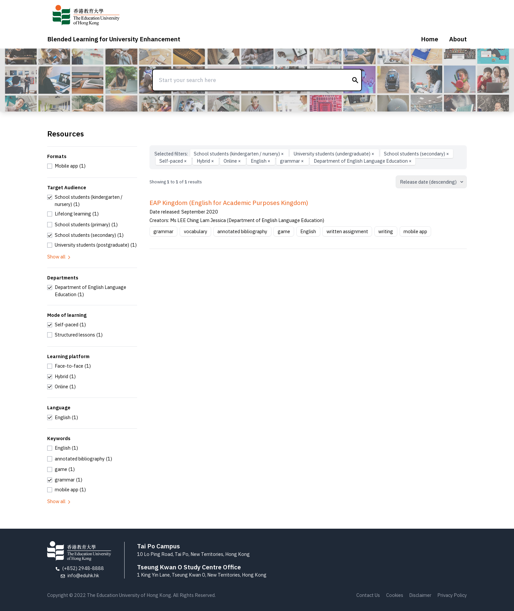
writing (385, 231)
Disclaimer (420, 595)
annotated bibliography (242, 231)
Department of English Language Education (363, 161)
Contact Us (368, 595)
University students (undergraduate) (334, 154)
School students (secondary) (416, 154)
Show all (59, 257)
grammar (292, 161)
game (284, 231)
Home (429, 39)
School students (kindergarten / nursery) (239, 154)
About (458, 39)
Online (233, 161)
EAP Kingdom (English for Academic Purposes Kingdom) (228, 203)
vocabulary (195, 231)
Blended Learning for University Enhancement (113, 39)
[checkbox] (66, 166)
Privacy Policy (452, 595)
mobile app (415, 231)
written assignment (347, 231)
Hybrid (206, 161)
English (261, 161)
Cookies (394, 595)
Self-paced (173, 161)
